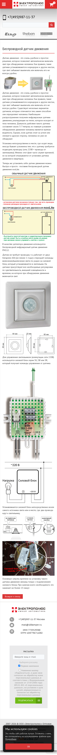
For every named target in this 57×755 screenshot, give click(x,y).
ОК (28, 746)
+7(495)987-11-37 (21, 17)
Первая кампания (30, 666)
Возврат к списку (12, 596)
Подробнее (10, 739)
